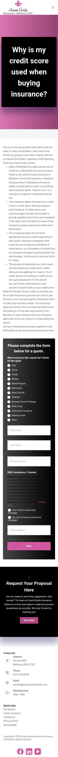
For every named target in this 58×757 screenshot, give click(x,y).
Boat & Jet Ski (18, 392)
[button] (29, 620)
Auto (14, 365)
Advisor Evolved (23, 739)
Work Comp (17, 406)
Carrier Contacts (12, 713)
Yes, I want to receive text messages (21, 511)
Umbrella (16, 397)
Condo (15, 374)
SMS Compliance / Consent (23, 472)
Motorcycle (17, 388)
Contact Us (9, 717)
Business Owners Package (24, 402)
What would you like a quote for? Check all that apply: (28, 359)
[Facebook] (20, 751)
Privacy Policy (11, 721)
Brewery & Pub (18, 415)
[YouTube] (37, 751)
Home (14, 370)
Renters (15, 379)
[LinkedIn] (29, 751)
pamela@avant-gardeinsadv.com (30, 684)
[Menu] (53, 7)
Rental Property (19, 383)
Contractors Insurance (22, 411)
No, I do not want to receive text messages (24, 518)
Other (14, 420)
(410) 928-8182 (21, 674)
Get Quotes (9, 709)
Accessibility (10, 725)
